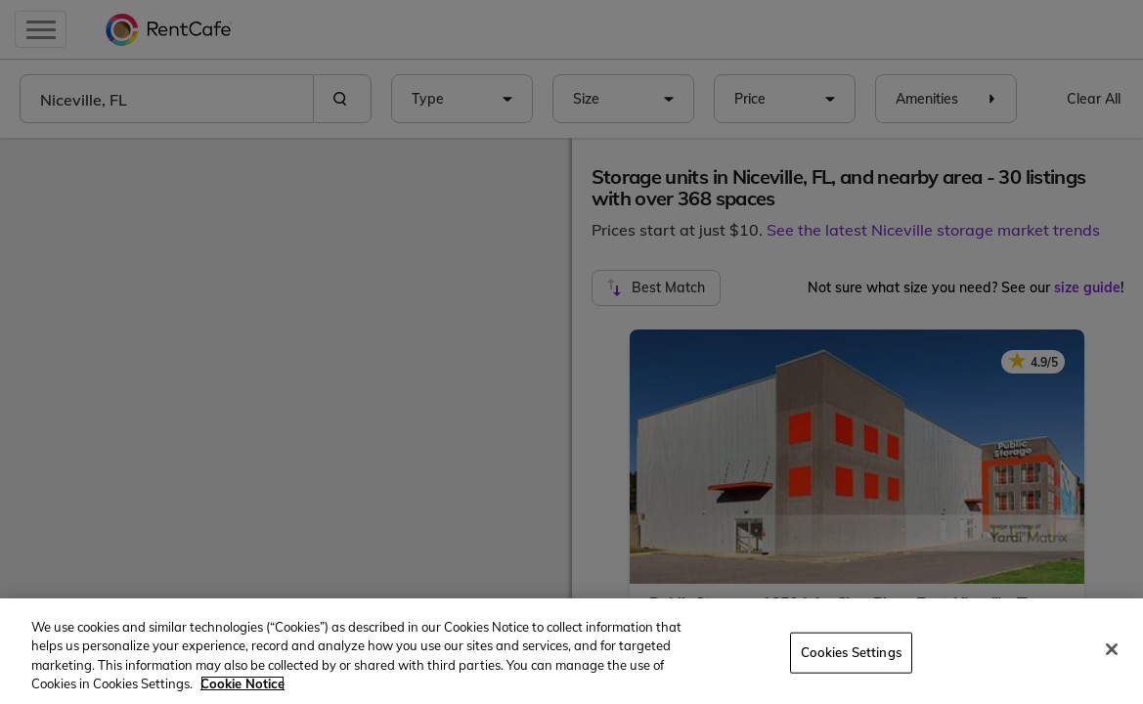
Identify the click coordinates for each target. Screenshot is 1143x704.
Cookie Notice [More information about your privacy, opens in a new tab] (242, 683)
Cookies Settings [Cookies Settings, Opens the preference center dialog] (851, 652)
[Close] (1111, 649)
